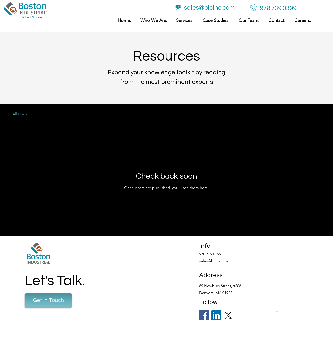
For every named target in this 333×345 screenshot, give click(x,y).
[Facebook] (204, 315)
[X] (228, 315)
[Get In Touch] (48, 300)
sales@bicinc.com (209, 7)
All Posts (20, 114)
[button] (184, 20)
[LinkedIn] (216, 315)
